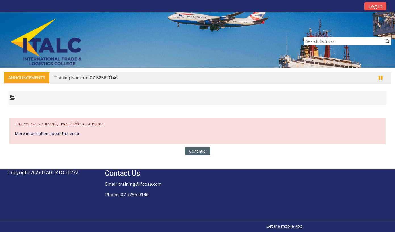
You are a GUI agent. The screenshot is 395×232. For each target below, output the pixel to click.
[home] (46, 41)
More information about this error (47, 133)
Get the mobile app (284, 226)
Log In (375, 6)
